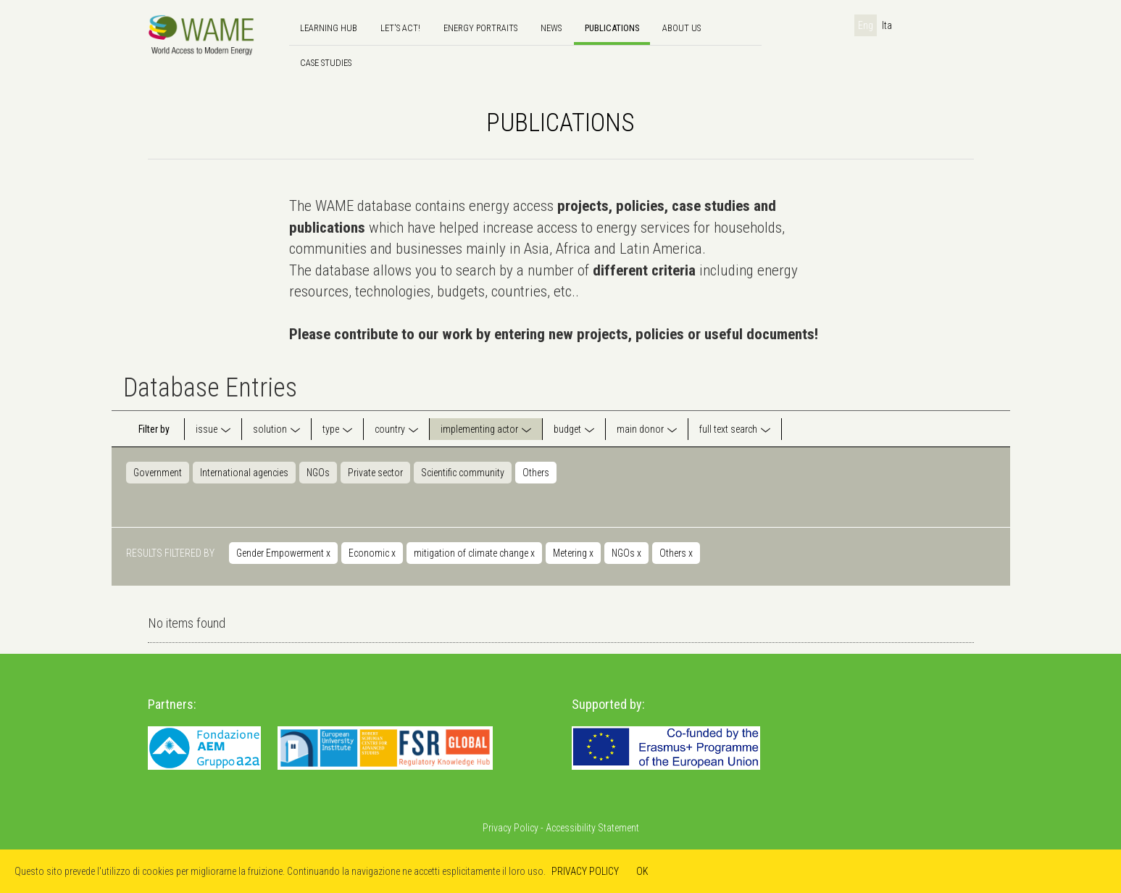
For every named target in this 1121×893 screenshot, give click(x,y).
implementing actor (479, 429)
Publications (612, 27)
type (330, 429)
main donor (640, 429)
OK (642, 871)
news (551, 27)
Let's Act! (400, 27)
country (390, 429)
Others (535, 472)
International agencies (244, 472)
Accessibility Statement (592, 828)
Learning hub (328, 27)
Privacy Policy (510, 828)
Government (157, 472)
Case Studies (325, 62)
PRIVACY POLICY (585, 871)
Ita (887, 25)
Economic (372, 553)
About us (681, 27)
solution (270, 429)
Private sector (375, 472)
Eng (865, 25)
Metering (573, 553)
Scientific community (462, 472)
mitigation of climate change (474, 553)
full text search (728, 429)
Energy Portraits (480, 27)
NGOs (318, 472)
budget (567, 429)
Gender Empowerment (283, 553)
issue (206, 429)
